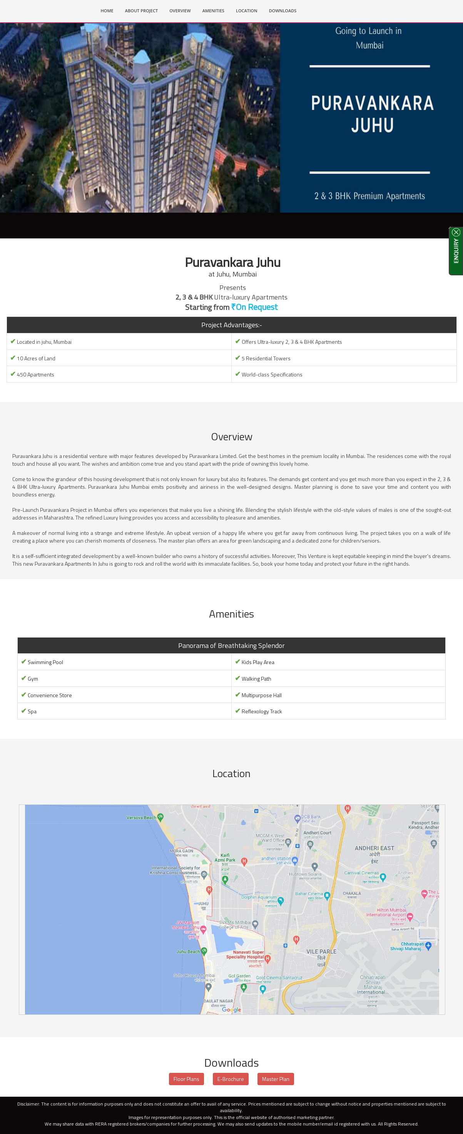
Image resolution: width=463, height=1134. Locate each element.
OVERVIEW (180, 10)
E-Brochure (230, 1079)
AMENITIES (213, 10)
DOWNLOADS (283, 10)
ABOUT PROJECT (141, 10)
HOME (110, 10)
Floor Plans (186, 1079)
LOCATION (246, 10)
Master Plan (275, 1079)
